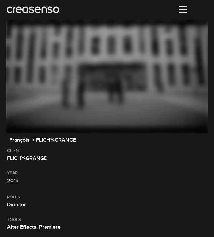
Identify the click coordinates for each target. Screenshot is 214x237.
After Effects (21, 227)
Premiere (50, 227)
